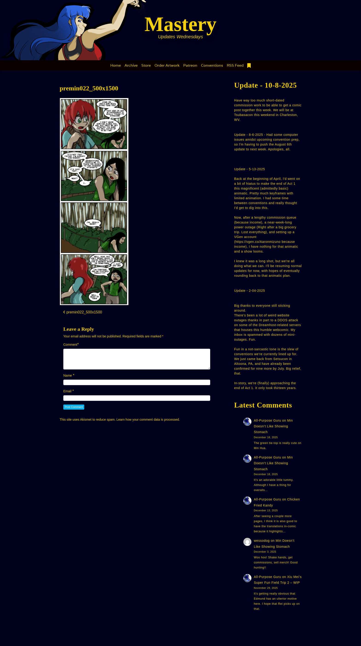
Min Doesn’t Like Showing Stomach (273, 426)
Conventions (212, 65)
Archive (131, 65)
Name (67, 375)
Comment (70, 344)
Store (146, 65)
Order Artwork (167, 65)
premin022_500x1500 (89, 88)
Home (115, 65)
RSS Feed (235, 65)
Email (67, 391)
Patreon (190, 65)
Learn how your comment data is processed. (148, 419)
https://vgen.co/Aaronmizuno (257, 242)
